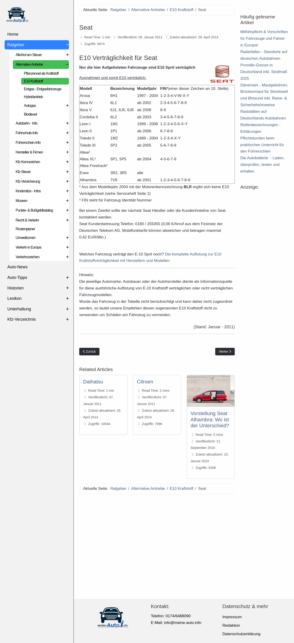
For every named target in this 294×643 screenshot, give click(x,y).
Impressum (232, 617)
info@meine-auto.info (182, 622)
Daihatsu (93, 382)
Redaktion (231, 625)
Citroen (145, 382)
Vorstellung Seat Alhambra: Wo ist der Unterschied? (210, 419)
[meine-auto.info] (37, 14)
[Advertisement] (157, 545)
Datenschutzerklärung (241, 634)
